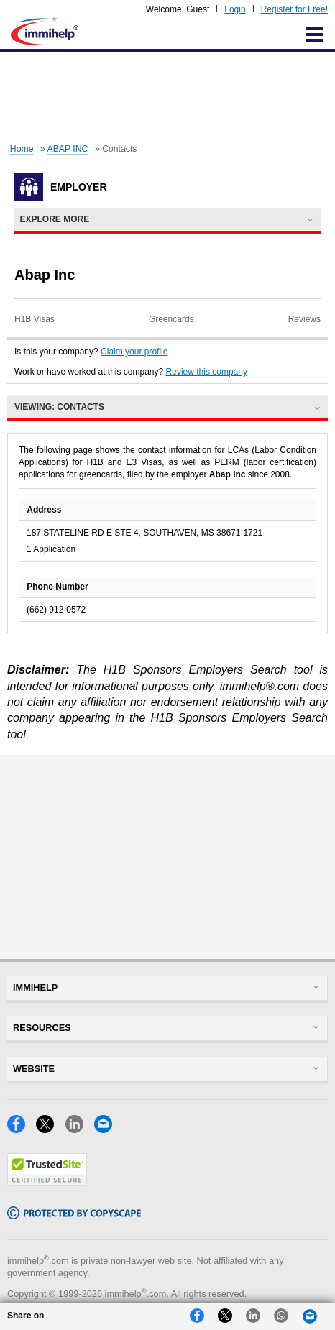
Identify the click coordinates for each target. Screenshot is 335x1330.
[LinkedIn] (79, 1129)
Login (234, 9)
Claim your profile (134, 352)
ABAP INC (67, 149)
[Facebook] (21, 1129)
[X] (50, 1129)
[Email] (107, 1129)
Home (22, 149)
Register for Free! (294, 9)
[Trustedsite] (47, 1182)
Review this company (206, 372)
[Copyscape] (74, 1215)
